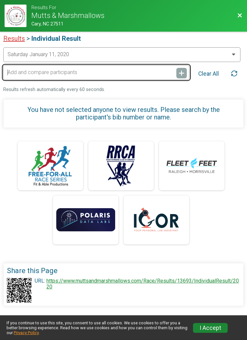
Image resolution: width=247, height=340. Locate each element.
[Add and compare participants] (96, 72)
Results (14, 38)
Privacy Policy (26, 332)
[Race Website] (18, 16)
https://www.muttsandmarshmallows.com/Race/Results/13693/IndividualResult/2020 (142, 284)
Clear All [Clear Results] (208, 73)
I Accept (210, 328)
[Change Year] (121, 54)
